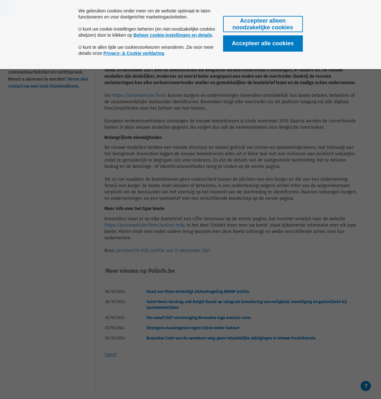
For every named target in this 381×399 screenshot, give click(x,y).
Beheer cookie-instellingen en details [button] (172, 35)
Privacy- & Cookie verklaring (133, 53)
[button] (263, 24)
